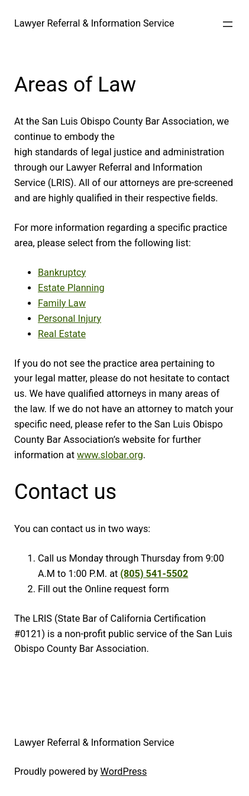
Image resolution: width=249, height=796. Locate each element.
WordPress (124, 771)
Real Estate (62, 334)
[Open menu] (228, 24)
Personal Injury (69, 318)
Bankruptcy (62, 272)
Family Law (62, 303)
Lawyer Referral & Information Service (94, 23)
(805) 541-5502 (154, 573)
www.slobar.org (110, 455)
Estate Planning (71, 287)
